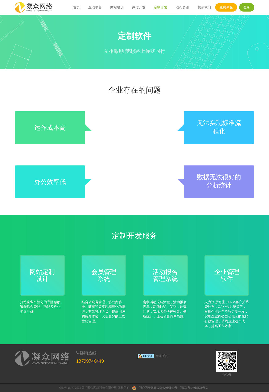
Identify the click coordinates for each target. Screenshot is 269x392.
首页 (76, 7)
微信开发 (138, 7)
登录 (246, 7)
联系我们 (204, 7)
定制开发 (160, 7)
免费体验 (226, 7)
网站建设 (117, 7)
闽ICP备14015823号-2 (193, 387)
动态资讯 (182, 7)
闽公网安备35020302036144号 (158, 387)
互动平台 (95, 7)
